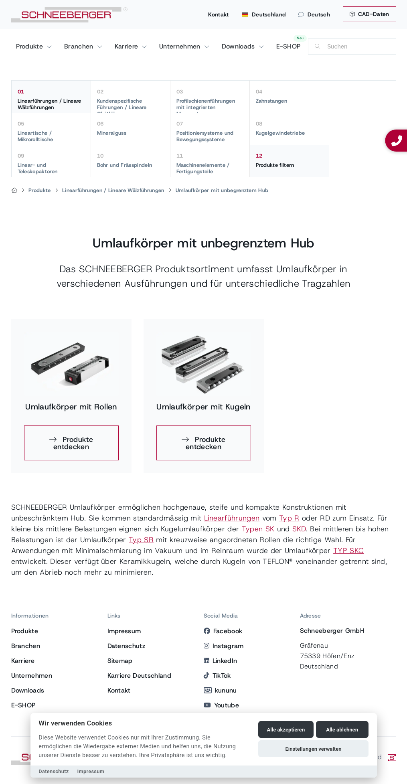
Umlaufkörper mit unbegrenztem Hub (222, 190)
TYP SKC (348, 550)
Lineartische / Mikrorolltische (51, 131)
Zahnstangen (289, 96)
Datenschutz (126, 646)
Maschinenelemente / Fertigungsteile (209, 163)
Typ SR (141, 540)
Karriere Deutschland (139, 675)
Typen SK (258, 529)
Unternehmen (180, 46)
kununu (220, 690)
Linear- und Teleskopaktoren (51, 163)
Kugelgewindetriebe (289, 128)
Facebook (223, 631)
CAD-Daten (369, 14)
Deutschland (264, 14)
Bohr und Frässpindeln (130, 160)
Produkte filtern (289, 160)
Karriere (127, 46)
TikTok (217, 675)
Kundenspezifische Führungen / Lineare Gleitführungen (130, 100)
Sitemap (120, 660)
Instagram (224, 646)
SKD (299, 529)
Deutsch (314, 14)
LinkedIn (220, 660)
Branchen (79, 46)
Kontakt (218, 14)
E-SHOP (288, 46)
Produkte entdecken (73, 443)
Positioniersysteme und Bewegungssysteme (209, 131)
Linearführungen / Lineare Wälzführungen (51, 99)
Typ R (289, 518)
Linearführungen (232, 518)
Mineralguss (130, 128)
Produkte (30, 46)
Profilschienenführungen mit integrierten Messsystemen (209, 100)
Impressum (124, 631)
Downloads (239, 46)
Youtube (221, 705)
